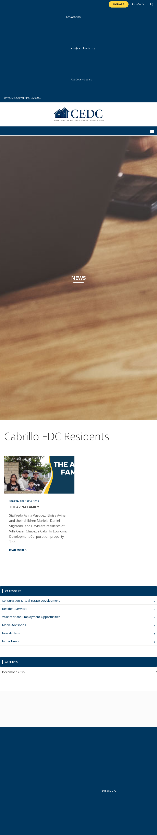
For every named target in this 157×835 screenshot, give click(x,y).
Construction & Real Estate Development (31, 600)
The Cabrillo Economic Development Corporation (78, 116)
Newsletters (11, 633)
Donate (118, 4)
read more (16, 550)
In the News (10, 641)
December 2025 (13, 672)
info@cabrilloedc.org (49, 48)
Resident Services (14, 609)
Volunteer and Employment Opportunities (31, 617)
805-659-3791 (43, 17)
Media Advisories (14, 625)
